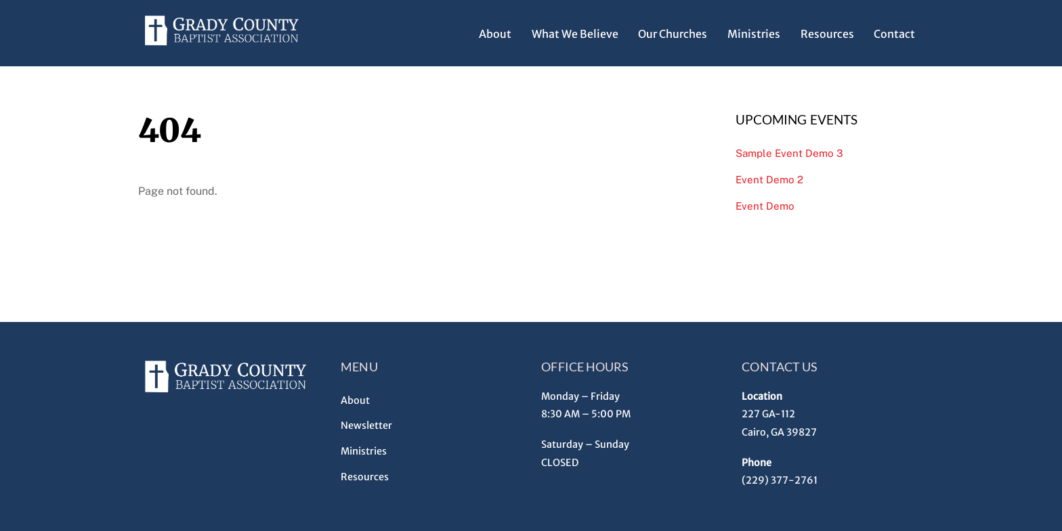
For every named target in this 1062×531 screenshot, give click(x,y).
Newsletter (366, 425)
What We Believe (575, 34)
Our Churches (672, 34)
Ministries (753, 34)
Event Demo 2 (769, 179)
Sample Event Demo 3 (789, 153)
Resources (827, 34)
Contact (894, 34)
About (495, 34)
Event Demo (765, 206)
